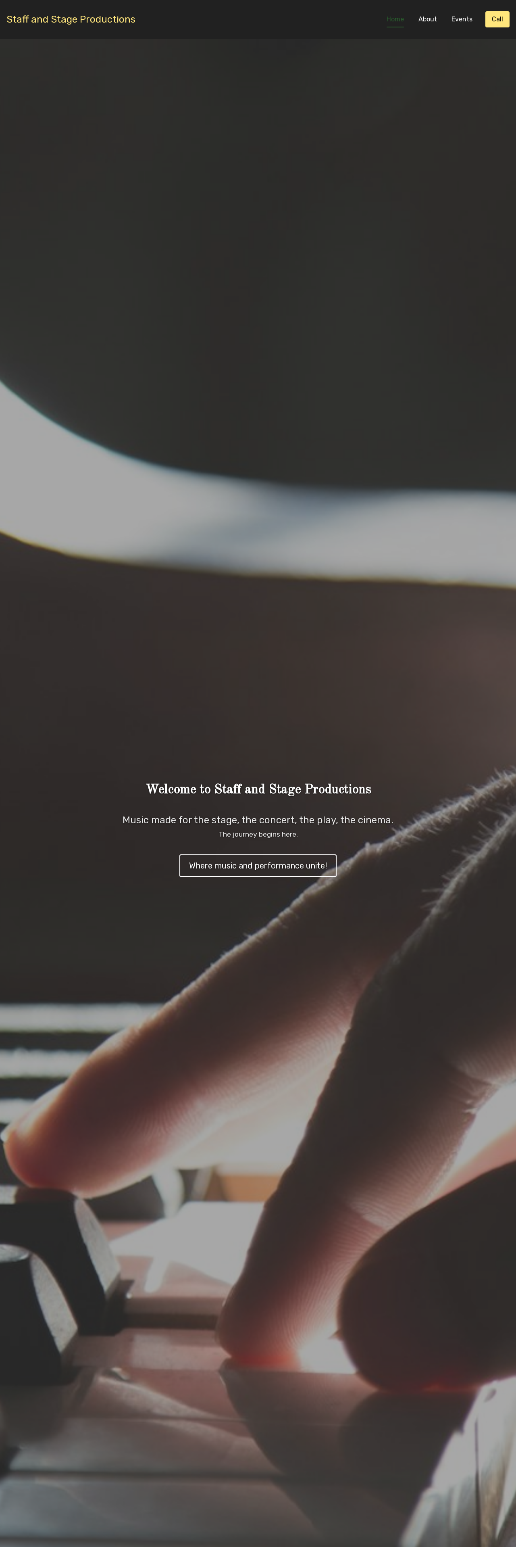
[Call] (497, 19)
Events (462, 19)
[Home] (70, 19)
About (427, 19)
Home (395, 19)
